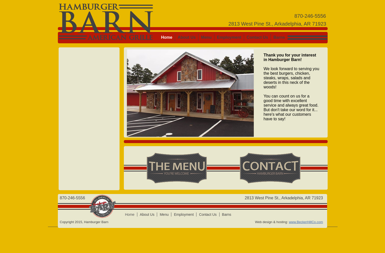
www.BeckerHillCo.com (306, 222)
